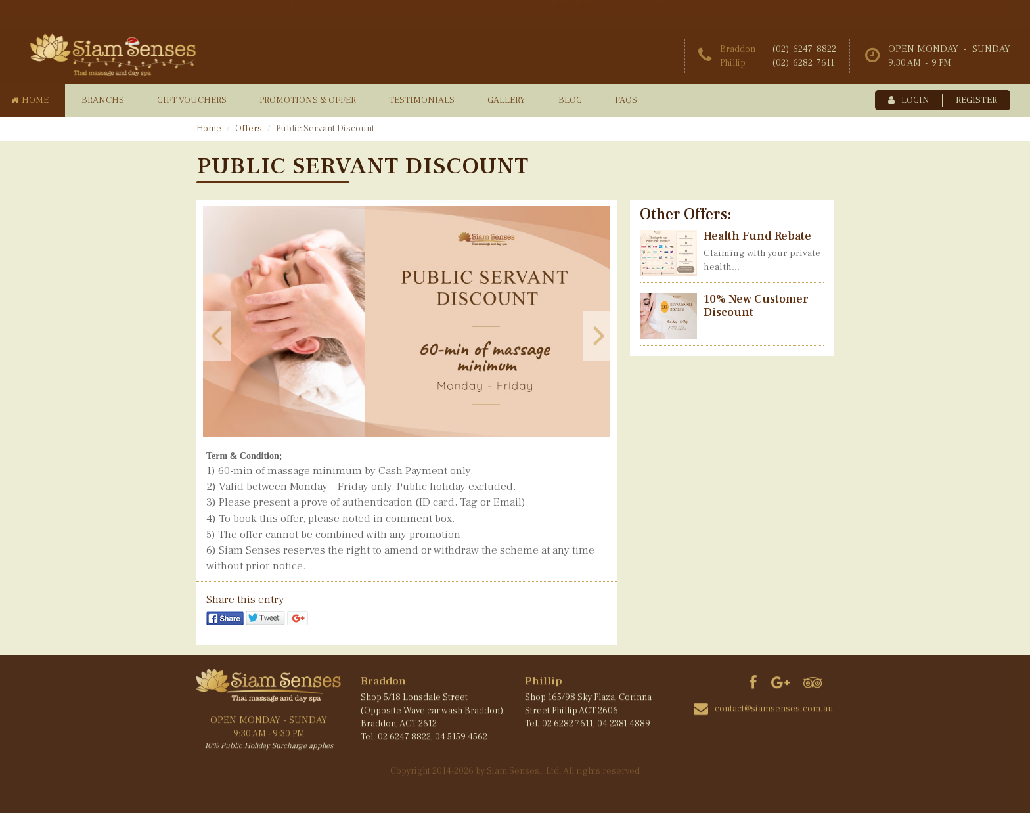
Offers (248, 129)
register (976, 100)
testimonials (422, 100)
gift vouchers (192, 100)
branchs (102, 100)
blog (570, 100)
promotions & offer (307, 100)
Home (208, 129)
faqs (626, 100)
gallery (506, 100)
